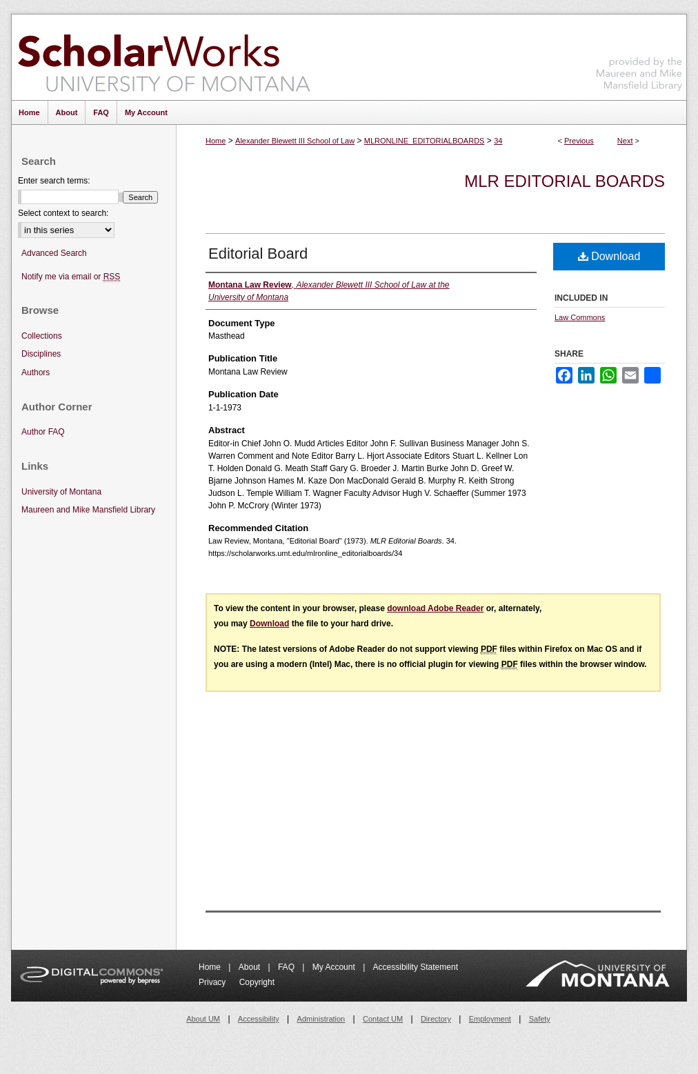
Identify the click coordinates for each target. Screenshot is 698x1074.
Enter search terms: (54, 181)
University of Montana (61, 492)
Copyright (257, 982)
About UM (203, 1019)
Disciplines (41, 354)
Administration (321, 1019)
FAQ (287, 967)
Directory (436, 1019)
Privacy (213, 982)
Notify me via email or (70, 277)
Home (216, 141)
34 (498, 141)
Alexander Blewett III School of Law (295, 141)
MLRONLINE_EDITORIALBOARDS (424, 141)
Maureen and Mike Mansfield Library (639, 54)
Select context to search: (63, 213)
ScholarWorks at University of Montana (164, 57)
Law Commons (580, 317)
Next (625, 141)
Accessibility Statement (415, 967)
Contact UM (383, 1019)
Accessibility (258, 1019)
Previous (579, 141)
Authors (35, 372)
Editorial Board (258, 253)
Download (609, 256)
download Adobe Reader (435, 608)
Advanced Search (54, 253)
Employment (490, 1019)
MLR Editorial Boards (564, 181)
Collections (41, 336)
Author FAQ (43, 432)
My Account (334, 967)
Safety (539, 1019)
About (251, 967)
